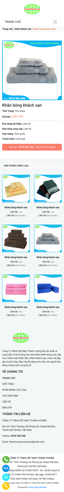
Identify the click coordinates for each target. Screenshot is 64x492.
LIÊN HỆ (6, 401)
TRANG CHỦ (13, 22)
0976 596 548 (26, 147)
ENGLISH (7, 407)
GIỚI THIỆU (8, 384)
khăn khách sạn (23, 29)
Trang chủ (7, 29)
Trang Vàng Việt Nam (37, 487)
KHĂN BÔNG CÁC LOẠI (14, 389)
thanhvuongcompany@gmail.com (26, 441)
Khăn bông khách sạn (16, 207)
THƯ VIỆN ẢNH (10, 395)
